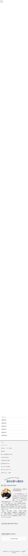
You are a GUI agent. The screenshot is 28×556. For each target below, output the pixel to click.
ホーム (2, 442)
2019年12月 (4, 435)
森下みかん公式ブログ (6, 469)
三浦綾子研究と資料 (5, 460)
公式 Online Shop (5, 457)
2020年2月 (4, 429)
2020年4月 (4, 423)
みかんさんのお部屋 (5, 466)
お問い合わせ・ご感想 (6, 472)
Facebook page (14, 538)
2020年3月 (4, 426)
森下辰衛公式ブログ (5, 463)
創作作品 (3, 451)
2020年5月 (4, 420)
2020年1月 (4, 432)
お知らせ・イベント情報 (6, 448)
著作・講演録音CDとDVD (6, 454)
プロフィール (4, 445)
